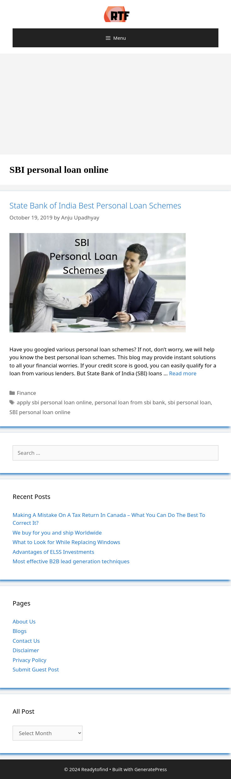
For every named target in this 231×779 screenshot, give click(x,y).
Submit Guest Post (36, 669)
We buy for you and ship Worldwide (57, 532)
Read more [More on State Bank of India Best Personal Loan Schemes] (182, 373)
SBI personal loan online (39, 412)
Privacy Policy (29, 660)
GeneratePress (150, 769)
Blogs (19, 631)
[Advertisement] (115, 101)
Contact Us (26, 640)
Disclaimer (26, 650)
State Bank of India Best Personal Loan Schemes (95, 205)
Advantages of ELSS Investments (53, 551)
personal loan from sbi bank (130, 402)
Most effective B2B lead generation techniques (71, 561)
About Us (24, 621)
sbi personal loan (189, 402)
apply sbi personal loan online (54, 402)
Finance (26, 392)
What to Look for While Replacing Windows (66, 542)
